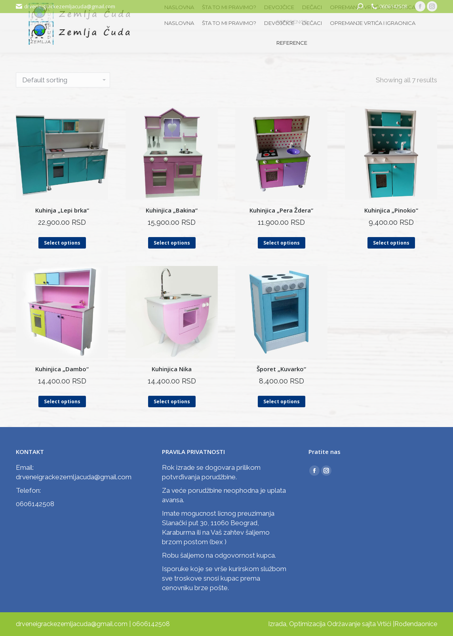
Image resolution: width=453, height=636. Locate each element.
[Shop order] (63, 79)
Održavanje (343, 624)
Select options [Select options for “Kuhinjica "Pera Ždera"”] (281, 242)
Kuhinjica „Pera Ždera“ (281, 210)
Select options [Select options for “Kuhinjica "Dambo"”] (62, 401)
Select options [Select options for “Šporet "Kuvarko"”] (281, 401)
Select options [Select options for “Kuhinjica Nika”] (172, 401)
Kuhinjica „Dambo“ (62, 369)
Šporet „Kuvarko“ (281, 369)
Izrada (277, 624)
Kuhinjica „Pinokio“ (391, 210)
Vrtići (384, 624)
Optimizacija (307, 624)
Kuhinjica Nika (172, 369)
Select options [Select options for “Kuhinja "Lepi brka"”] (62, 242)
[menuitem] (179, 23)
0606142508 (393, 6)
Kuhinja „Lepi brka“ (62, 210)
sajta (369, 624)
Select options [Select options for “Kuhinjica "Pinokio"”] (391, 242)
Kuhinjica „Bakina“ (172, 210)
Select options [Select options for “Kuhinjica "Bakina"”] (172, 242)
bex (217, 542)
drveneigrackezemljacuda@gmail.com (69, 6)
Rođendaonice (415, 624)
